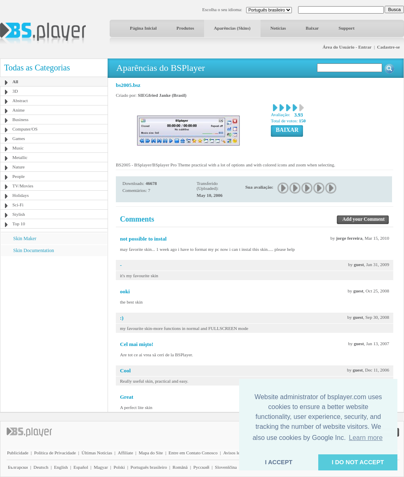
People (18, 176)
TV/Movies (22, 185)
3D (15, 91)
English (61, 467)
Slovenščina (226, 467)
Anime (18, 110)
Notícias (278, 28)
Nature (18, 166)
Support (346, 28)
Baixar (312, 28)
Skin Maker (24, 238)
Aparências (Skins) (232, 28)
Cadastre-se (388, 46)
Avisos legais (235, 452)
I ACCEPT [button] (279, 462)
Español (80, 467)
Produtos (185, 28)
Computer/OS (25, 128)
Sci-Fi (17, 204)
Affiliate (125, 452)
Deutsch (40, 467)
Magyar (101, 467)
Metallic (20, 157)
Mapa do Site (151, 452)
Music (18, 147)
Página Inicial (143, 28)
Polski (119, 467)
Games (18, 138)
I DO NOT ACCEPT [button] (358, 462)
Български (18, 467)
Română (180, 467)
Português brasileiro (149, 467)
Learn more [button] (366, 437)
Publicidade (17, 452)
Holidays (20, 195)
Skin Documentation (33, 250)
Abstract (20, 100)
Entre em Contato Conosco (193, 452)
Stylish (18, 214)
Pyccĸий (201, 467)
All (15, 81)
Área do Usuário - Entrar (346, 46)
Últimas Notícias (97, 452)
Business (20, 119)
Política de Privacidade (55, 452)
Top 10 (18, 223)
